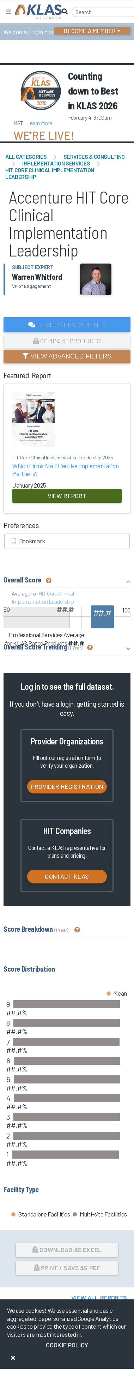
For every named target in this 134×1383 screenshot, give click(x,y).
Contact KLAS (67, 876)
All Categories (26, 156)
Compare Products (67, 341)
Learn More (39, 123)
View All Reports (99, 1298)
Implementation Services (56, 163)
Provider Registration (67, 786)
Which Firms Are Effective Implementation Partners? (67, 465)
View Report (67, 496)
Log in (30, 686)
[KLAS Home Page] (36, 12)
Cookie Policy (67, 1345)
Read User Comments (67, 324)
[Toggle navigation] (8, 11)
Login (36, 31)
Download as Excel (67, 1250)
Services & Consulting (94, 156)
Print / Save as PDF (67, 1268)
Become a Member (90, 30)
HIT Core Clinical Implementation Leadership (49, 173)
